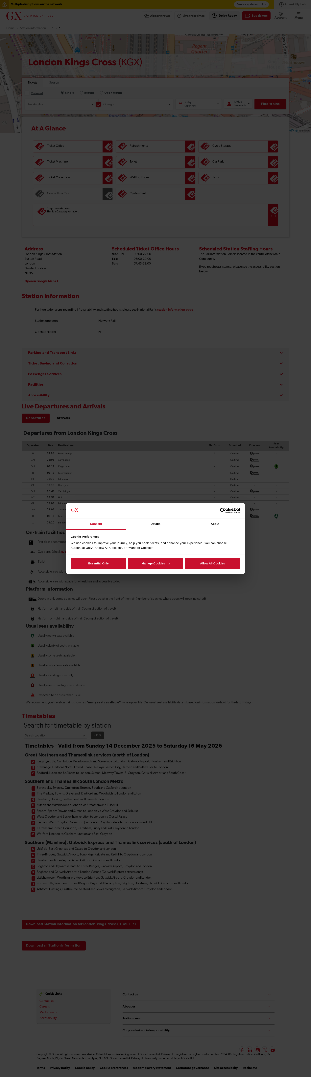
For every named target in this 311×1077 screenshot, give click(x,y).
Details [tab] (155, 523)
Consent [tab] (96, 523)
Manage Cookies (156, 563)
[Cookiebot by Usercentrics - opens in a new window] (223, 511)
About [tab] (215, 523)
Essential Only (98, 563)
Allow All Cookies (212, 563)
